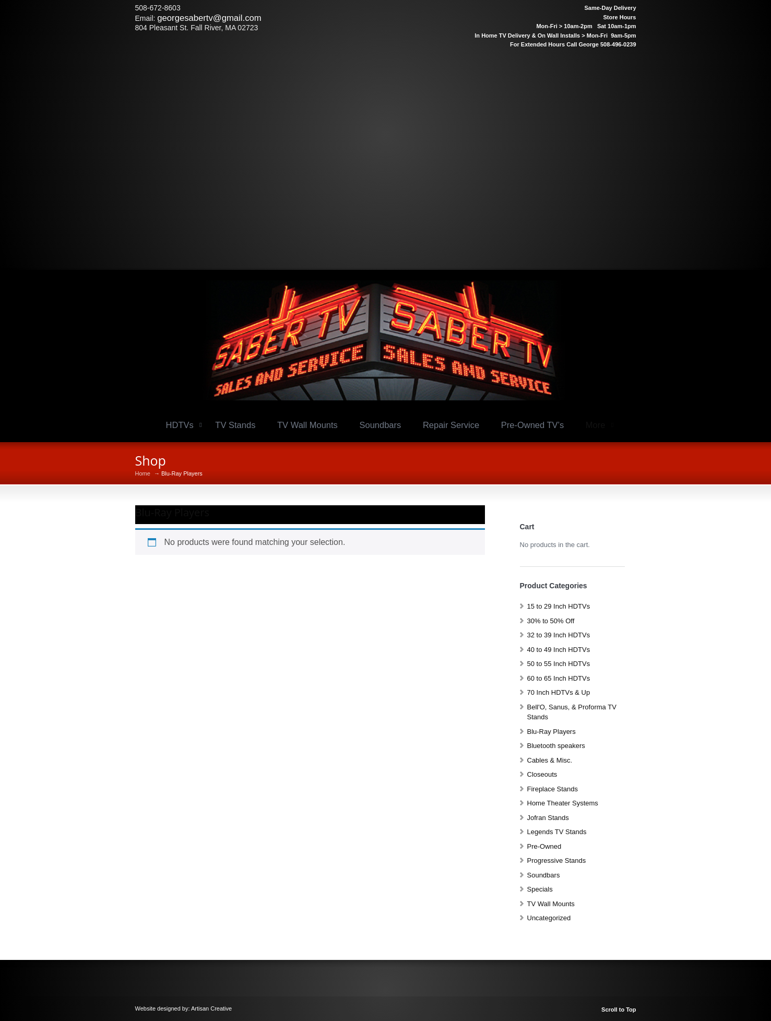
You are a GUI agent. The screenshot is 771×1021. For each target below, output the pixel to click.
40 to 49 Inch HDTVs (558, 650)
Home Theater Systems (562, 803)
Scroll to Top (618, 1010)
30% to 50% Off (551, 621)
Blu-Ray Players (551, 731)
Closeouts (542, 774)
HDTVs (180, 425)
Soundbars (380, 425)
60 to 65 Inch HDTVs (558, 678)
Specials (540, 889)
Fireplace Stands (552, 789)
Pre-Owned (544, 846)
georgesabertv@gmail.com (209, 18)
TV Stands (235, 425)
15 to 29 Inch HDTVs (558, 606)
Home (142, 474)
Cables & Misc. (550, 760)
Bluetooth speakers (556, 746)
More (596, 425)
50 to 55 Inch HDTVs (558, 664)
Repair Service (451, 425)
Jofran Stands (548, 818)
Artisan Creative (211, 1008)
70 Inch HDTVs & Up (558, 692)
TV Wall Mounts (307, 425)
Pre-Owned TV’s (532, 425)
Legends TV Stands (557, 832)
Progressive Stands (556, 860)
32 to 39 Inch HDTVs (558, 635)
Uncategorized (549, 918)
